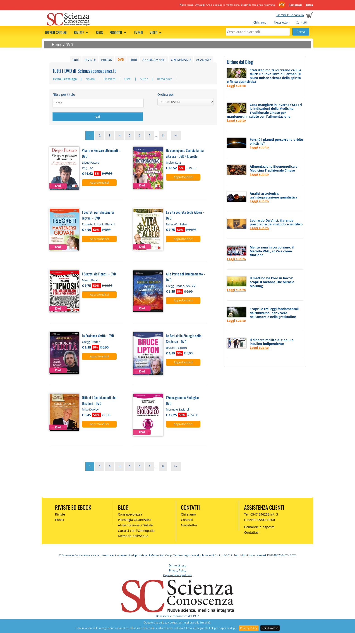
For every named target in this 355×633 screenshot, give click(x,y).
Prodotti (118, 32)
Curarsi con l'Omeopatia (136, 531)
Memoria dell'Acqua (133, 536)
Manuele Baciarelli (178, 410)
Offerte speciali (56, 32)
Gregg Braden (175, 286)
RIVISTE (90, 59)
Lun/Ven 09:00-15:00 (259, 520)
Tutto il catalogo (65, 79)
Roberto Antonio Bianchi (98, 225)
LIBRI (133, 59)
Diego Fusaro (91, 163)
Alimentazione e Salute (135, 525)
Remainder (165, 79)
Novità (90, 79)
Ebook (59, 520)
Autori (144, 79)
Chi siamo (259, 22)
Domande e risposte (259, 527)
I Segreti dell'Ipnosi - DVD (99, 274)
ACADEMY (203, 59)
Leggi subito (236, 86)
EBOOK (106, 59)
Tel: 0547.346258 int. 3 (261, 515)
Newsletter (281, 22)
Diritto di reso (177, 566)
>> (175, 136)
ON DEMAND (181, 59)
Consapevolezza (130, 515)
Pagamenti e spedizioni (177, 576)
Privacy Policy (248, 628)
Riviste (81, 32)
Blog (99, 32)
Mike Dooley (90, 410)
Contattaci (251, 533)
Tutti (75, 59)
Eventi (138, 32)
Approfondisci (99, 183)
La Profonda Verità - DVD (98, 336)
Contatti (301, 22)
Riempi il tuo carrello (290, 15)
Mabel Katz (173, 163)
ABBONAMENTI (154, 59)
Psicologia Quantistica (134, 520)
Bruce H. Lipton (176, 348)
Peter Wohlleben (177, 225)
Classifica (109, 79)
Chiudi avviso (270, 628)
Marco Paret (90, 281)
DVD (69, 44)
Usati (128, 79)
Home (57, 44)
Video (156, 32)
